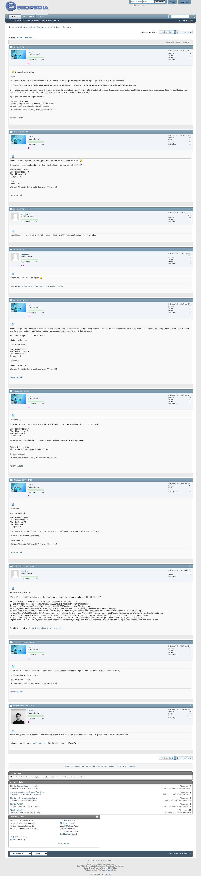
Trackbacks (64, 834)
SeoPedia (108, 874)
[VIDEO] (63, 828)
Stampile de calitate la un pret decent (45, 628)
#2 (190, 131)
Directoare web (26, 27)
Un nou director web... (26, 37)
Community (27, 20)
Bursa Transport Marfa (34, 286)
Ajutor (172, 2)
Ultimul (188, 32)
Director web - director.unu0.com (23, 798)
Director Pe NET (16, 804)
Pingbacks (14, 837)
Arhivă (184, 853)
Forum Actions (39, 20)
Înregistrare (185, 2)
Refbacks (13, 839)
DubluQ (59, 286)
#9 (190, 642)
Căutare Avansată (186, 20)
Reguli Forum (63, 843)
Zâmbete (63, 823)
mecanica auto (16, 118)
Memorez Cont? (139, 5)
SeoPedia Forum (174, 853)
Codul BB (63, 820)
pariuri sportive (39, 743)
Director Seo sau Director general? (23, 786)
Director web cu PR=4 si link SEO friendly (118, 766)
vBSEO (108, 868)
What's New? (28, 17)
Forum (14, 17)
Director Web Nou (17, 810)
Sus (189, 853)
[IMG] (67, 826)
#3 (190, 209)
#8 (190, 566)
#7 (190, 480)
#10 (190, 705)
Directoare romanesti (44, 27)
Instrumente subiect (173, 42)
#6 (190, 391)
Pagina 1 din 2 (167, 32)
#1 (190, 47)
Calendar (17, 20)
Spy (42, 17)
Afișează (186, 42)
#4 (190, 249)
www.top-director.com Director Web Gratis (83, 766)
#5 (190, 300)
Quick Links (52, 20)
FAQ (10, 20)
